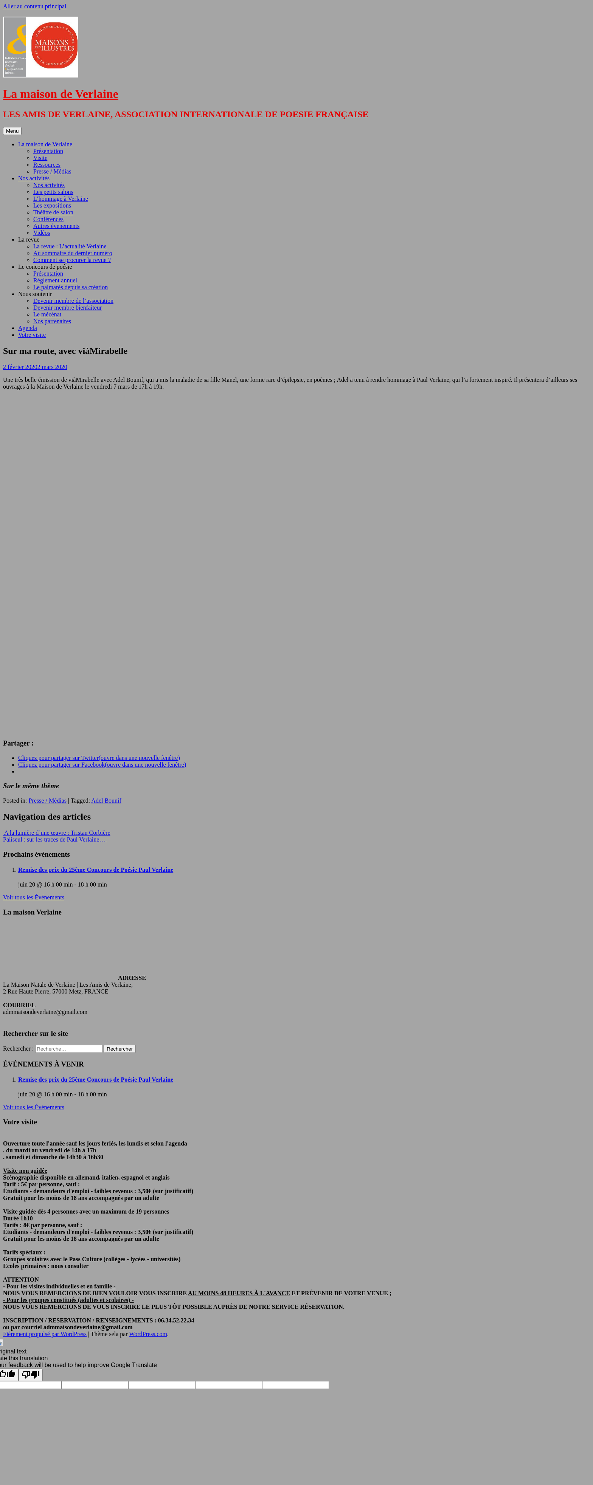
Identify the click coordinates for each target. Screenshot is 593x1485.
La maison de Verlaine (60, 94)
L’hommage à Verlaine (60, 198)
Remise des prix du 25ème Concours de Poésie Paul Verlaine (95, 870)
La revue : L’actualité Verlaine (70, 246)
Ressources (47, 164)
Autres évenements (56, 226)
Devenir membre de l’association (73, 301)
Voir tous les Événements (33, 897)
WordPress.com (148, 1334)
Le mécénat (47, 314)
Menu (12, 131)
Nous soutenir (35, 294)
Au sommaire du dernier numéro (72, 253)
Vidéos (41, 232)
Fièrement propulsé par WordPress (45, 1334)
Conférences (48, 219)
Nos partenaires (52, 321)
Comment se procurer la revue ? (72, 260)
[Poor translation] (31, 1375)
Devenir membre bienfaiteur (67, 307)
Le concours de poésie (45, 267)
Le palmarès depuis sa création (70, 287)
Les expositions (52, 205)
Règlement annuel (55, 280)
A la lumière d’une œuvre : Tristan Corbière (56, 832)
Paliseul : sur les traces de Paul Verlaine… (55, 839)
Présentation (48, 151)
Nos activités (34, 178)
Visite (40, 158)
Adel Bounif (106, 800)
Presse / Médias (52, 171)
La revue (28, 239)
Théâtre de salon (53, 212)
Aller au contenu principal (35, 6)
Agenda (27, 328)
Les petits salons (53, 192)
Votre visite (32, 335)
